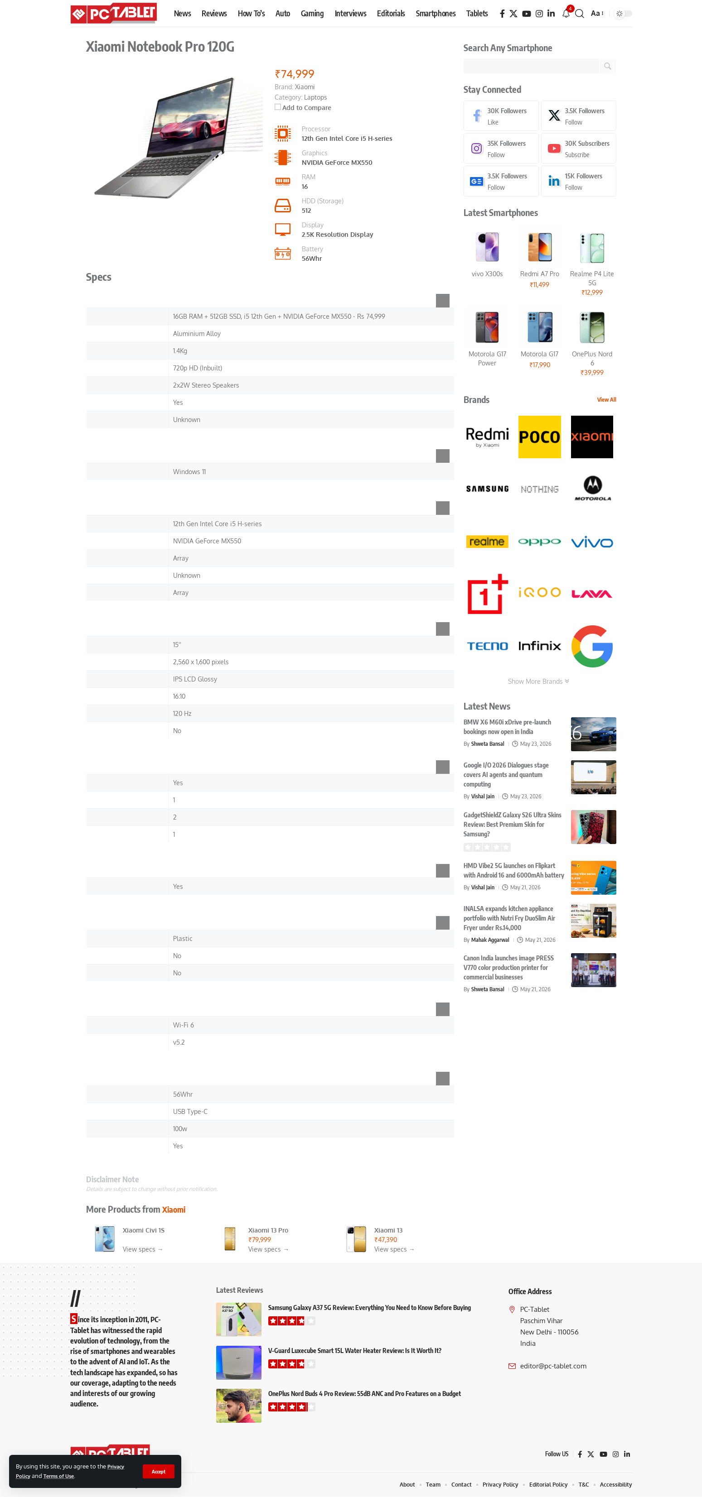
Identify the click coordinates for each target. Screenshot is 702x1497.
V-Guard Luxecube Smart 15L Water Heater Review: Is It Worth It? (354, 1350)
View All (606, 401)
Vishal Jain (483, 797)
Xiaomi (175, 1208)
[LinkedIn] (551, 14)
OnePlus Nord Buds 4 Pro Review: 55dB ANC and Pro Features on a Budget (364, 1393)
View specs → (143, 1249)
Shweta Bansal (489, 745)
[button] (157, 1471)
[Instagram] (539, 14)
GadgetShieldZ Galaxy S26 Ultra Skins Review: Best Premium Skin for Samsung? (513, 826)
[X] (513, 14)
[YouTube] (526, 14)
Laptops (315, 97)
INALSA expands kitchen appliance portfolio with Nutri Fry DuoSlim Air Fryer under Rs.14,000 (509, 920)
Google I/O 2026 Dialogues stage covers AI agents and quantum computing (506, 776)
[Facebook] (502, 14)
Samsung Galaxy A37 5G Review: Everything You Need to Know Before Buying (369, 1307)
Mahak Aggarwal (491, 941)
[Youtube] (578, 149)
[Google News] (501, 182)
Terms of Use (63, 1475)
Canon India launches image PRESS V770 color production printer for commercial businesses (509, 969)
